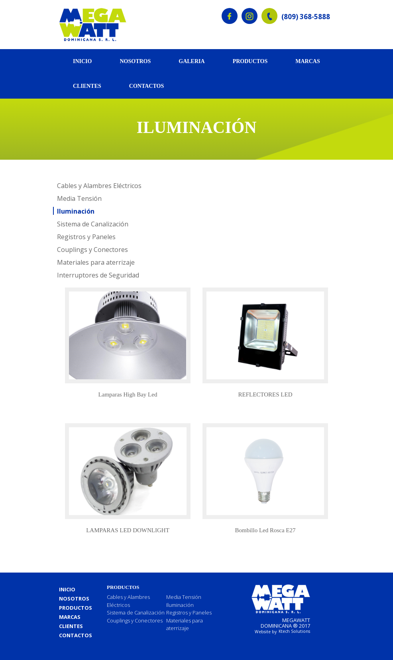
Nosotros (135, 61)
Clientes (87, 86)
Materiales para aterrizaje (96, 262)
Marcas (307, 61)
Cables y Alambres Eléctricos (99, 185)
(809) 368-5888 (305, 16)
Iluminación (75, 211)
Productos (250, 61)
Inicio (82, 61)
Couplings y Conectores (92, 249)
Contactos (146, 86)
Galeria (191, 61)
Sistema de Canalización (92, 224)
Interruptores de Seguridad (98, 275)
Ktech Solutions (294, 631)
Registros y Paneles (86, 236)
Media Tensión (79, 198)
